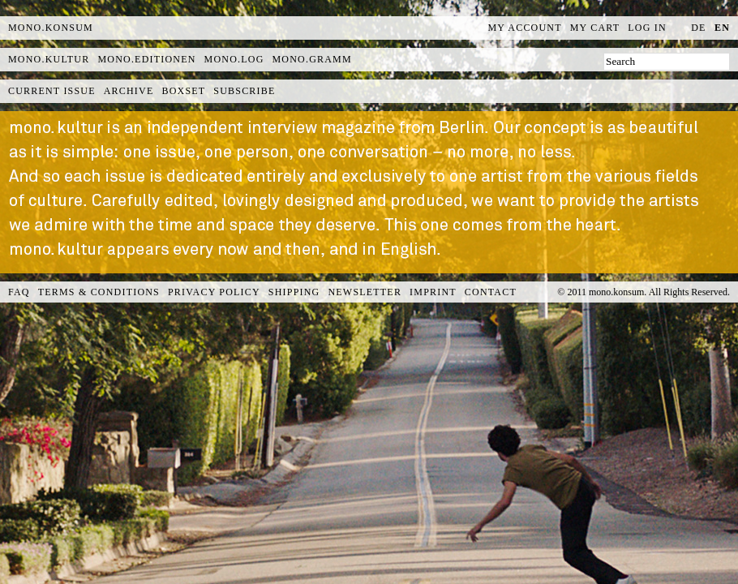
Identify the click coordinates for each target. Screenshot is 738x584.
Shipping (294, 292)
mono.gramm (312, 59)
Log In (647, 27)
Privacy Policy (214, 292)
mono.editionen (146, 59)
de (698, 27)
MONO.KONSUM (50, 27)
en (722, 27)
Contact (491, 292)
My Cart (595, 27)
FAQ (19, 292)
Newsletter (364, 292)
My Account (525, 27)
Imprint (433, 292)
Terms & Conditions (99, 292)
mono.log (234, 59)
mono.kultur (48, 59)
